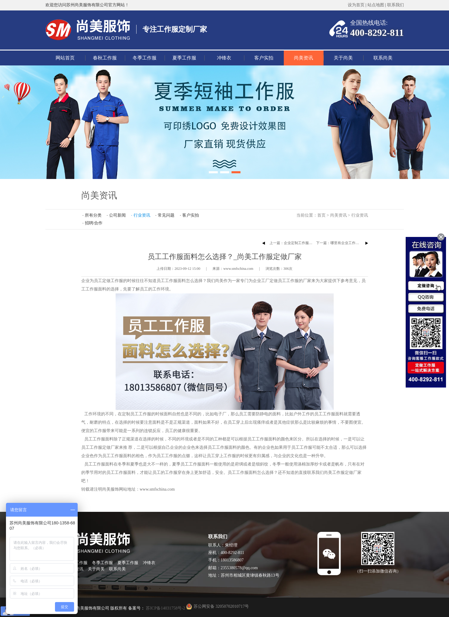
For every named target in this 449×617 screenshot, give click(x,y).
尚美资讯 (303, 57)
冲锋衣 (224, 57)
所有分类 (93, 215)
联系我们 (395, 5)
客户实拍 (263, 57)
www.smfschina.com (157, 489)
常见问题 (166, 215)
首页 (321, 215)
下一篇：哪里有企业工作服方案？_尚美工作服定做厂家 (360, 243)
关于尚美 (343, 57)
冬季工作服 (145, 57)
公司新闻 (117, 215)
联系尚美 (383, 57)
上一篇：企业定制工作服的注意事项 (298, 243)
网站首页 (65, 57)
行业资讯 (359, 215)
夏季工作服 (184, 57)
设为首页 (356, 5)
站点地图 (375, 5)
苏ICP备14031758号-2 (165, 608)
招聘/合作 (94, 223)
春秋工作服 (105, 57)
